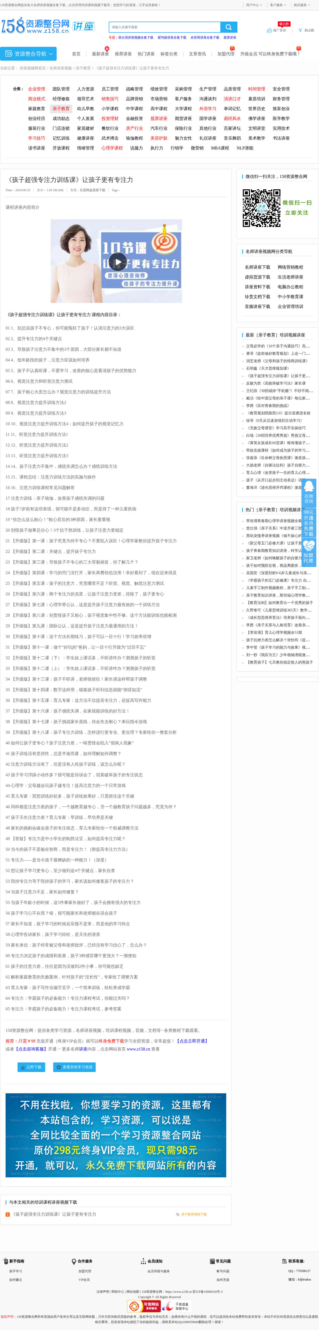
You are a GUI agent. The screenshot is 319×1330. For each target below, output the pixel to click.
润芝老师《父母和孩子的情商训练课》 (277, 361)
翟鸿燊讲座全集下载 (172, 37)
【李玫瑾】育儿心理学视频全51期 (274, 633)
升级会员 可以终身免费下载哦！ (270, 54)
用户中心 (252, 5)
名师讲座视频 (60, 68)
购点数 (309, 30)
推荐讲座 (123, 54)
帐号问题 (223, 1271)
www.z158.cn (138, 1049)
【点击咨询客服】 (31, 1049)
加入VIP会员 (308, 522)
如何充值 (223, 1280)
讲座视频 (27, 68)
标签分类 (169, 54)
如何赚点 (15, 1280)
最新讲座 (100, 54)
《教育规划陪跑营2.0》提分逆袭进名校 (278, 413)
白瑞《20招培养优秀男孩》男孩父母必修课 (281, 435)
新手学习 (15, 1271)
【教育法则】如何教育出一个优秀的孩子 (279, 603)
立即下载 (34, 1067)
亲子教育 (83, 68)
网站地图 (133, 1292)
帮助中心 (117, 1292)
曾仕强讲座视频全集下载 (135, 37)
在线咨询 (308, 493)
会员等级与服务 (159, 1271)
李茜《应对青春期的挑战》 (268, 406)
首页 (76, 54)
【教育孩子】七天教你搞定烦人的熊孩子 (279, 662)
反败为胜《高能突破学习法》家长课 (276, 383)
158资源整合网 (151, 1292)
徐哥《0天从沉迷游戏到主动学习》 (275, 421)
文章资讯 (197, 54)
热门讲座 (146, 54)
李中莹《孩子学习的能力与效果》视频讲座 (281, 647)
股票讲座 (230, 37)
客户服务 (276, 5)
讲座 (83, 1049)
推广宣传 (282, 30)
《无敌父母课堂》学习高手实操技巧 (276, 428)
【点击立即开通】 (192, 1041)
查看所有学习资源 (78, 1067)
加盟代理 (226, 54)
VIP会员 (84, 1280)
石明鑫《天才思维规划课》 (268, 368)
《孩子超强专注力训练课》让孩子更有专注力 (53, 1214)
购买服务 (300, 5)
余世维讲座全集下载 (205, 37)
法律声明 (102, 1292)
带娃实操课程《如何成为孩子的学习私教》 (281, 450)
